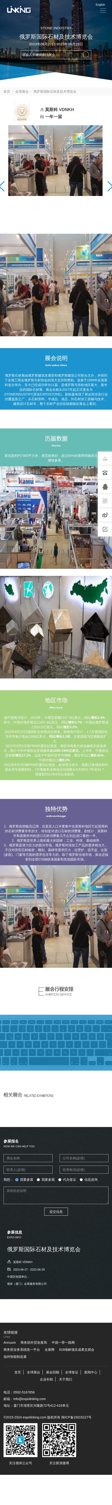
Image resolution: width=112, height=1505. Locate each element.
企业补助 (46, 1379)
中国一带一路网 (63, 1342)
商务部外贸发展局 (34, 1342)
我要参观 (46, 1179)
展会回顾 (52, 1372)
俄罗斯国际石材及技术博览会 (54, 91)
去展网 (49, 1349)
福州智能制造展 (15, 1357)
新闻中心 (90, 1372)
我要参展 (24, 1179)
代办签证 (67, 1179)
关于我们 (65, 1379)
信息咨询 (89, 1179)
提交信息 (56, 1212)
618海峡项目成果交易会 (76, 1349)
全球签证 (71, 1372)
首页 (7, 91)
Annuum (10, 1342)
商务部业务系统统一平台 (22, 1349)
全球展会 (22, 91)
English (100, 4)
